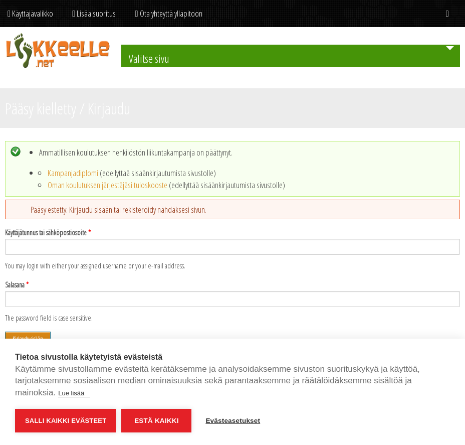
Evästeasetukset (232, 420)
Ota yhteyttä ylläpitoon (168, 13)
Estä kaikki (156, 420)
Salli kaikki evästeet (65, 420)
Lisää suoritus (94, 13)
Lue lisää (74, 393)
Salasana (17, 284)
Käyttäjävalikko (30, 13)
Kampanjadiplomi (73, 173)
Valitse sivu (149, 58)
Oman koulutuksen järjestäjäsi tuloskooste (107, 185)
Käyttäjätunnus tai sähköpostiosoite (48, 232)
